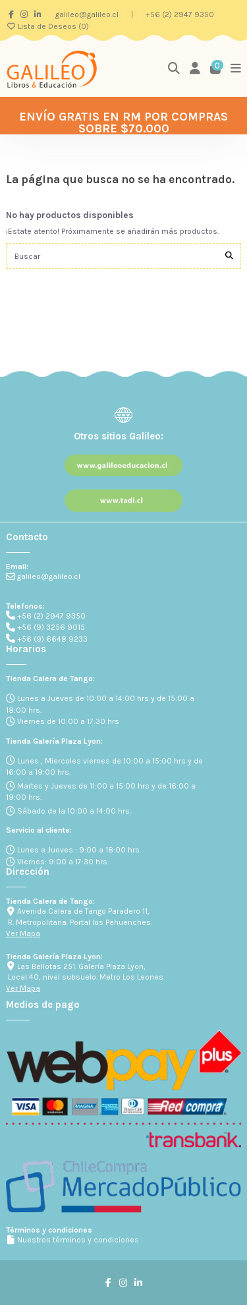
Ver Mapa (23, 933)
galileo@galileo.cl (88, 14)
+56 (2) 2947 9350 (180, 14)
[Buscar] (229, 256)
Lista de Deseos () (47, 26)
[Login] (195, 68)
